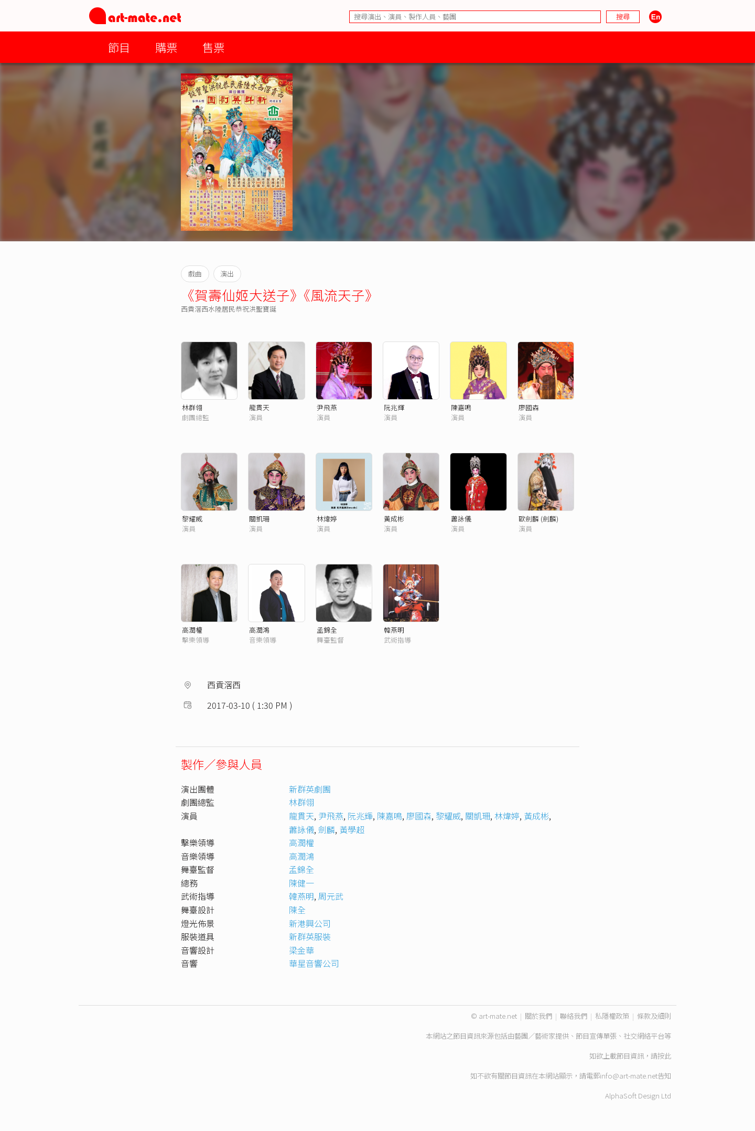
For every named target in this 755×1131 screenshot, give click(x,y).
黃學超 (351, 829)
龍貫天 (259, 407)
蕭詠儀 (461, 519)
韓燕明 (394, 630)
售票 (213, 47)
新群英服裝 (310, 936)
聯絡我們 (573, 1016)
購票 (166, 47)
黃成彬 (394, 519)
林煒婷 (327, 519)
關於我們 (538, 1016)
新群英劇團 (310, 789)
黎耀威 (192, 519)
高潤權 (192, 630)
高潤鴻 (259, 630)
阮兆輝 (394, 407)
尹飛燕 (327, 407)
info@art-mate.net (628, 1076)
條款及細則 (654, 1016)
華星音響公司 (314, 963)
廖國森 (529, 407)
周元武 (330, 896)
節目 (119, 47)
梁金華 (301, 950)
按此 (664, 1056)
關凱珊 (259, 519)
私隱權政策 (612, 1016)
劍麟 (326, 829)
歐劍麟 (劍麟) (538, 519)
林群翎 (192, 407)
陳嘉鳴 (461, 407)
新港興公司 (310, 923)
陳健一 (301, 883)
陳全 (297, 909)
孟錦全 (327, 630)
